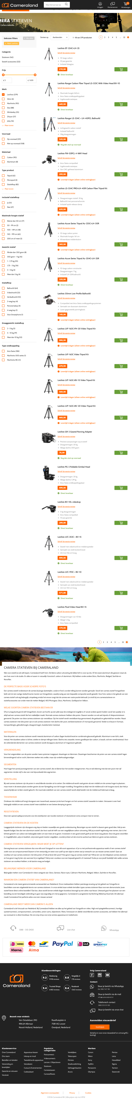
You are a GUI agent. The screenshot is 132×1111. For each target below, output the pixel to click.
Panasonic (92, 1073)
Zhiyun (11, 121)
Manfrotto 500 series (16, 360)
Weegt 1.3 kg (65, 625)
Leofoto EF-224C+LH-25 (68, 53)
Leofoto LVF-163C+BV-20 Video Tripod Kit (76, 411)
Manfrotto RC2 (14, 365)
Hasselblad (116, 1065)
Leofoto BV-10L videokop (69, 507)
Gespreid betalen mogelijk (66, 14)
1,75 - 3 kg (12, 270)
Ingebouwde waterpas (68, 104)
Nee (10, 212)
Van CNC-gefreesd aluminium (71, 174)
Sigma (114, 1069)
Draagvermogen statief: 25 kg (71, 203)
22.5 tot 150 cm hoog (68, 593)
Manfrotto (13, 108)
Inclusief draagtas (67, 69)
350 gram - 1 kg (14, 262)
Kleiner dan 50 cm (15, 226)
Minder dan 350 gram (16, 257)
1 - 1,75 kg (12, 266)
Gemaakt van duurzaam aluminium (73, 311)
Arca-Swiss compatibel (69, 168)
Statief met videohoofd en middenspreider (76, 552)
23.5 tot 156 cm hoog (68, 558)
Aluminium (12, 167)
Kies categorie (11, 13)
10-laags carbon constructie (70, 273)
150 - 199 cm (14, 239)
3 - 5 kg (11, 275)
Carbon (12, 162)
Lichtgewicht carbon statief (70, 133)
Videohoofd (13, 297)
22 (124, 42)
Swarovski (116, 1077)
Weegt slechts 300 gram (69, 453)
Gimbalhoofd (14, 302)
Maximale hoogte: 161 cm (69, 241)
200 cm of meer (14, 243)
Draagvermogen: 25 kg (68, 482)
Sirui (10, 113)
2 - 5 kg (11, 333)
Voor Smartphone (15, 319)
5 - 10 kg (12, 338)
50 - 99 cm (12, 230)
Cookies (88, 1098)
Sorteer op (44, 42)
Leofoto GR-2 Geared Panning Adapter (75, 437)
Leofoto (12, 99)
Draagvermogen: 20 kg (69, 450)
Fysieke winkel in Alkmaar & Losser (109, 14)
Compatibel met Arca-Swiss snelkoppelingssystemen (80, 308)
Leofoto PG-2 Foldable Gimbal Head (74, 472)
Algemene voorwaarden (50, 1098)
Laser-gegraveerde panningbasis (72, 314)
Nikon (90, 1061)
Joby (10, 126)
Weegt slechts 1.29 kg (68, 484)
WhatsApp (85, 14)
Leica (114, 1061)
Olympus (91, 1077)
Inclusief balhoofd (67, 136)
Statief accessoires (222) (11, 66)
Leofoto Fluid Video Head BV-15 (72, 612)
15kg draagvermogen (68, 139)
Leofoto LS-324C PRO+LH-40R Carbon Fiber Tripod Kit (82, 193)
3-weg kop (12, 306)
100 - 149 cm (14, 235)
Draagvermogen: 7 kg (68, 276)
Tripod (11, 180)
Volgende (128, 42)
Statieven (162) (7, 62)
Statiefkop (13, 189)
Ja (9, 207)
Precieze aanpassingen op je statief (73, 446)
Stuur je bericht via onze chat (106, 1014)
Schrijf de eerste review (66, 58)
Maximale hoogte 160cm (69, 98)
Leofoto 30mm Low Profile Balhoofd (74, 298)
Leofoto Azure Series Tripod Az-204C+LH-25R (78, 263)
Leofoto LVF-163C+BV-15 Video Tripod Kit (76, 385)
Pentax (114, 1057)
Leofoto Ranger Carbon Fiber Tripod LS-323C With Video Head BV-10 (89, 88)
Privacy (72, 1098)
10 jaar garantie (66, 66)
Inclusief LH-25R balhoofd (70, 279)
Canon (90, 1057)
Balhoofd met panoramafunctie (72, 206)
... (120, 42)
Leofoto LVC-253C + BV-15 (69, 542)
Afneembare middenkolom (70, 244)
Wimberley (13, 117)
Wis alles (29, 43)
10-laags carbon (66, 63)
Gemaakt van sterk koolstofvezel (72, 555)
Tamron (115, 1073)
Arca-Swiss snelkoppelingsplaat (72, 101)
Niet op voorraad (15, 148)
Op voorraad (14, 144)
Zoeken (66, 5)
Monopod (12, 185)
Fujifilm (91, 1069)
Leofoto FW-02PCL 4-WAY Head (72, 158)
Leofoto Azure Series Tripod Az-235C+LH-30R (78, 228)
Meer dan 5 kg (13, 279)
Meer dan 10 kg (14, 342)
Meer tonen (9, 130)
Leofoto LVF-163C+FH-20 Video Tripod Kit (76, 333)
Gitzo (10, 104)
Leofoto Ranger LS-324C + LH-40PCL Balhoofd (79, 123)
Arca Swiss (13, 356)
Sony (90, 1065)
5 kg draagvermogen (68, 516)
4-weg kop (12, 315)
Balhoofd (12, 293)
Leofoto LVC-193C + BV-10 (69, 577)
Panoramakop (13, 311)
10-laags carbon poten (69, 238)
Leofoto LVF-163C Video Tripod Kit (73, 359)
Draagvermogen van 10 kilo (70, 622)
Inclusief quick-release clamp (71, 209)
